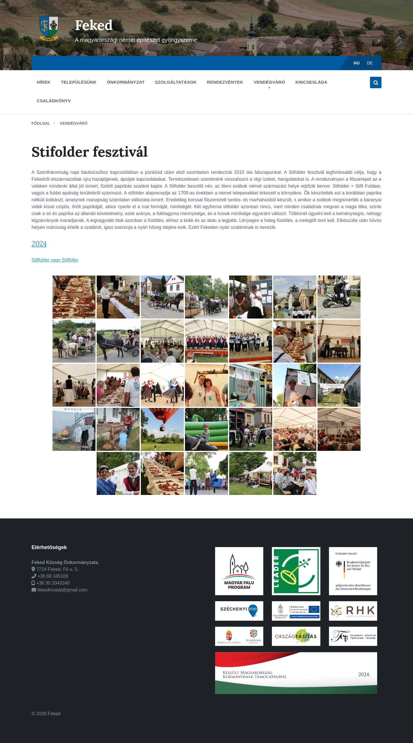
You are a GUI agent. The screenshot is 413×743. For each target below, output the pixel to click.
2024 (39, 243)
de (370, 63)
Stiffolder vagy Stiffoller (55, 260)
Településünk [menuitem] (78, 82)
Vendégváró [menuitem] (269, 82)
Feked (94, 25)
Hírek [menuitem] (43, 82)
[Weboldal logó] (49, 44)
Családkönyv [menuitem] (54, 100)
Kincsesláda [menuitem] (311, 82)
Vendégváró (73, 123)
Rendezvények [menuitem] (225, 82)
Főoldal (41, 123)
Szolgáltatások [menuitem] (175, 82)
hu (357, 63)
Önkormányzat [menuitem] (126, 82)
